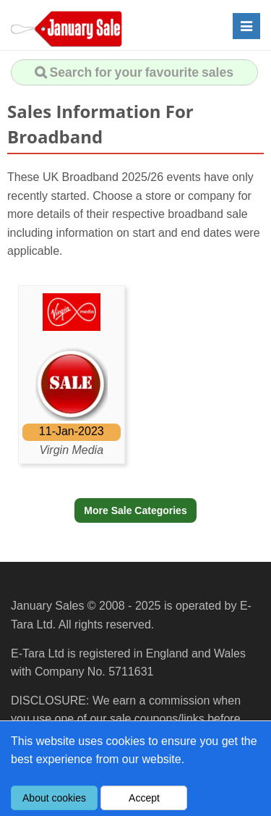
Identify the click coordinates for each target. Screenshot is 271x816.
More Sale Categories (135, 510)
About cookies (54, 798)
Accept (144, 798)
